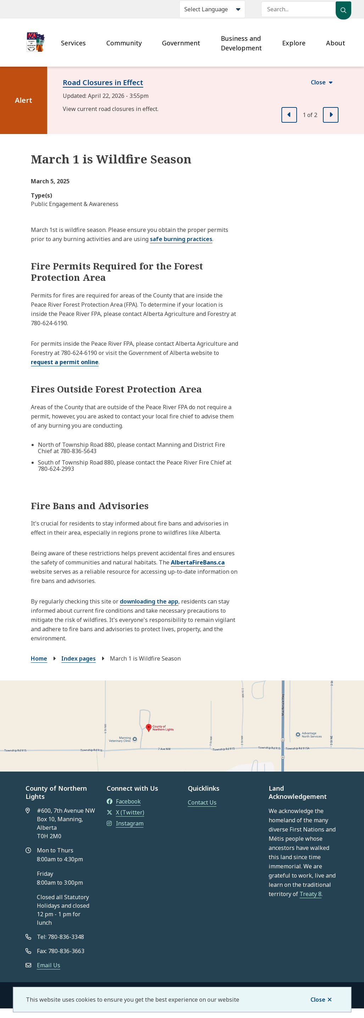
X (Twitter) (125, 812)
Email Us (48, 965)
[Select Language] (212, 9)
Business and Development (241, 43)
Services (73, 43)
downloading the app (149, 601)
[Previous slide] (289, 115)
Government (181, 43)
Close (317, 999)
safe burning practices (181, 239)
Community (124, 43)
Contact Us (202, 802)
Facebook (124, 801)
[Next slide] (330, 115)
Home (39, 658)
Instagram (125, 823)
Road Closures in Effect (103, 82)
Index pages (78, 658)
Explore (294, 43)
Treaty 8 (310, 894)
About (335, 43)
